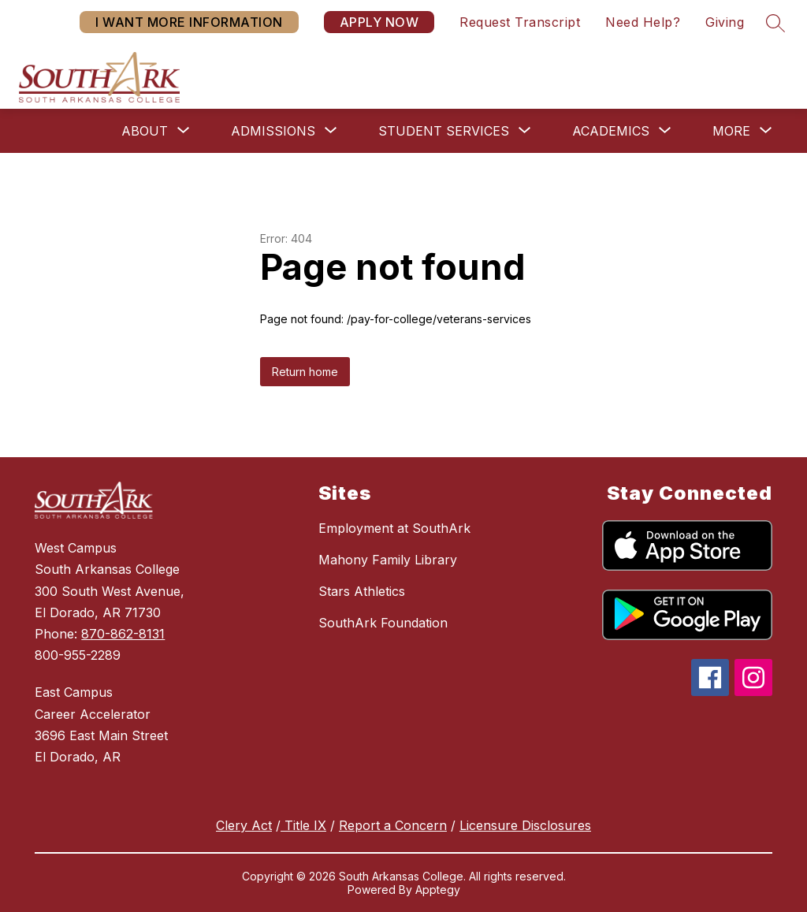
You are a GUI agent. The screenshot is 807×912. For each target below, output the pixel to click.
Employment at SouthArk (394, 528)
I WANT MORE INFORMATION (189, 22)
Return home (305, 371)
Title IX (303, 825)
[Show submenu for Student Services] (443, 130)
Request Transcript (519, 22)
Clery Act (244, 825)
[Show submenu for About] (144, 130)
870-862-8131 (123, 634)
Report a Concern (393, 825)
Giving (724, 22)
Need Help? (642, 22)
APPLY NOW (379, 22)
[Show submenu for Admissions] (273, 130)
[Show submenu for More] (731, 130)
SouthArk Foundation (383, 623)
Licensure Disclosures (525, 825)
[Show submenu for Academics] (610, 130)
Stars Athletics (361, 591)
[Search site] (775, 22)
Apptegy (437, 889)
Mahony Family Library (387, 560)
